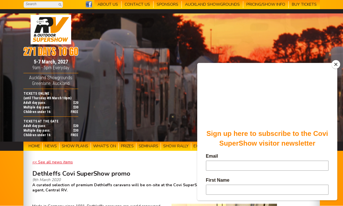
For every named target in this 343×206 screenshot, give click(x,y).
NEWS (51, 146)
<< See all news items (52, 162)
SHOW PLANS (75, 146)
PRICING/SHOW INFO (265, 4)
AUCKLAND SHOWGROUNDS (212, 4)
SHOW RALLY (176, 146)
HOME (34, 146)
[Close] (336, 64)
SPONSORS (167, 4)
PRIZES (127, 146)
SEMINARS (148, 146)
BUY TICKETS (304, 4)
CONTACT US (137, 4)
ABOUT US (107, 4)
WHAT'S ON (104, 146)
